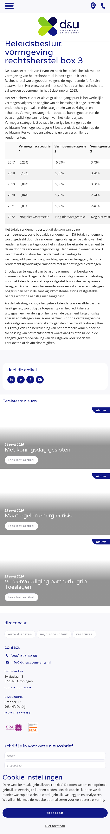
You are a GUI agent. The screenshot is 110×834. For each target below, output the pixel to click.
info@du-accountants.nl (31, 662)
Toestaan (55, 813)
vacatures (84, 634)
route (8, 687)
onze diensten (20, 634)
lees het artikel (21, 460)
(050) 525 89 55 (24, 656)
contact (22, 687)
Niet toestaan (55, 826)
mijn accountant (54, 634)
